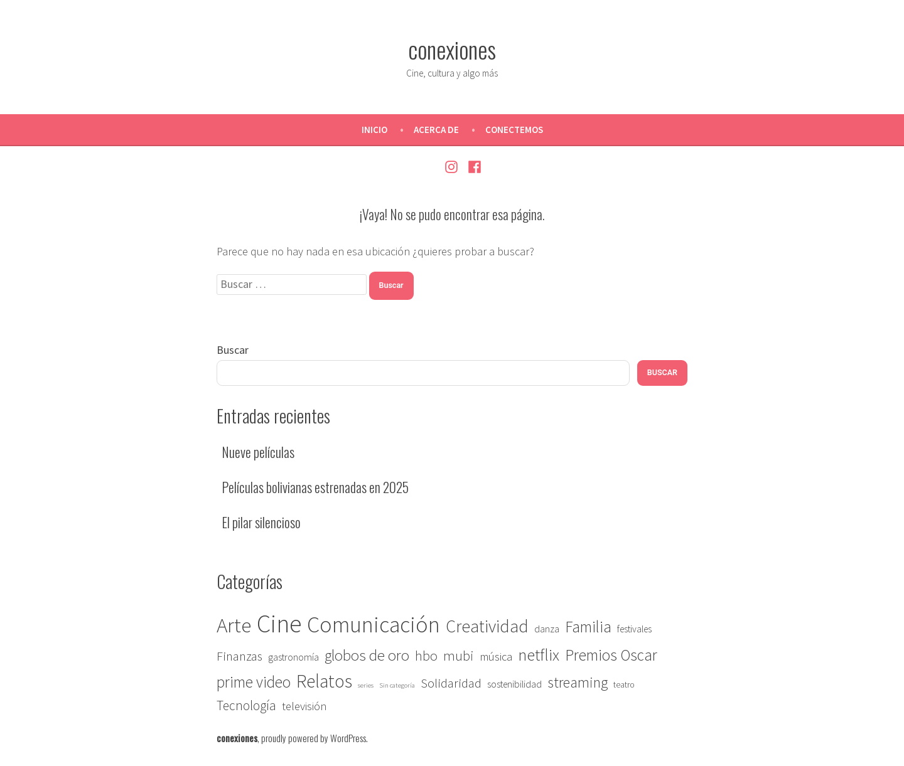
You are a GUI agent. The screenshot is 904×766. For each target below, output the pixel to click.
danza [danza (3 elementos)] (546, 629)
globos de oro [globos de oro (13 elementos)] (367, 655)
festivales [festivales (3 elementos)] (634, 629)
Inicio (374, 130)
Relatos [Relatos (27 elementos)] (324, 681)
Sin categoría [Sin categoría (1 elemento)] (397, 685)
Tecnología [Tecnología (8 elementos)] (246, 705)
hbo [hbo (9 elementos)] (426, 655)
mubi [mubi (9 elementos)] (458, 655)
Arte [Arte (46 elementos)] (234, 625)
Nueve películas (258, 452)
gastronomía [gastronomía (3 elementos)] (293, 657)
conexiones (452, 48)
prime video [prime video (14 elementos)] (254, 682)
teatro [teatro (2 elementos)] (624, 684)
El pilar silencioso (261, 522)
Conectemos (514, 130)
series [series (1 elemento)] (366, 685)
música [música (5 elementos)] (496, 656)
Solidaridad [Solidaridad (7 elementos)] (451, 683)
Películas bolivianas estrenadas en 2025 (315, 487)
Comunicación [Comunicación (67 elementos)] (373, 624)
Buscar (233, 350)
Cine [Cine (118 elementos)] (279, 623)
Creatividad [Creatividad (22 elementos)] (487, 626)
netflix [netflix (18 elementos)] (538, 654)
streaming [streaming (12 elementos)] (577, 682)
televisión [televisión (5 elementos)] (304, 706)
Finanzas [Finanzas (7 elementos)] (239, 656)
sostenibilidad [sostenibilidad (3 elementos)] (514, 684)
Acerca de (436, 130)
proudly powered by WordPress (313, 738)
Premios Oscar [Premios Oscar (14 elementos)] (611, 655)
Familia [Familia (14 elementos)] (588, 627)
